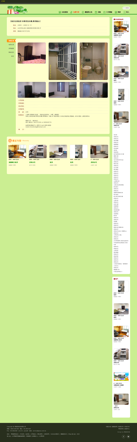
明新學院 (116, 152)
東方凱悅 (116, 194)
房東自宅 (32, 162)
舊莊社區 (116, 163)
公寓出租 (116, 200)
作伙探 (22, 434)
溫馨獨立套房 (13, 162)
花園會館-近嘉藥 (119, 385)
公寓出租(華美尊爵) (119, 185)
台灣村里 (41, 436)
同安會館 (116, 148)
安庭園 (115, 221)
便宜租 (115, 150)
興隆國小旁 (117, 269)
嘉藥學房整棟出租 (118, 192)
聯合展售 (39, 434)
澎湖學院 (116, 213)
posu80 (26, 430)
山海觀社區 (117, 181)
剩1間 (115, 215)
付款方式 (127, 426)
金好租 (27, 434)
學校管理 (120, 428)
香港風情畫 (117, 210)
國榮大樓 (116, 156)
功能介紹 (108, 426)
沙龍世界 (46, 434)
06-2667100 (27, 428)
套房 (51, 162)
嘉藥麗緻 (116, 144)
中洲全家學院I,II (118, 271)
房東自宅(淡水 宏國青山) (120, 231)
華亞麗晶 (116, 169)
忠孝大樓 (116, 204)
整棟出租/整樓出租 (118, 227)
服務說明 (114, 426)
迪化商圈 (116, 140)
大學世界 (116, 250)
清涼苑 (115, 134)
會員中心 (127, 428)
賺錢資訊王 (64, 434)
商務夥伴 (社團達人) (32, 436)
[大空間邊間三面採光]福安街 (121, 240)
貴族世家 (116, 256)
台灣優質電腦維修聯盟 (18, 436)
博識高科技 (127, 432)
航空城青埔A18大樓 (119, 154)
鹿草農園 (116, 252)
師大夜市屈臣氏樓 (118, 196)
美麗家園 (116, 206)
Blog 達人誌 (72, 434)
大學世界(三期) (118, 235)
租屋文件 (120, 426)
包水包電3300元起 (118, 160)
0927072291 (26, 31)
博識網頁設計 (14, 434)
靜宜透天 (116, 187)
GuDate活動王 (55, 434)
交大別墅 (116, 167)
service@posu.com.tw (39, 430)
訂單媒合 (33, 434)
